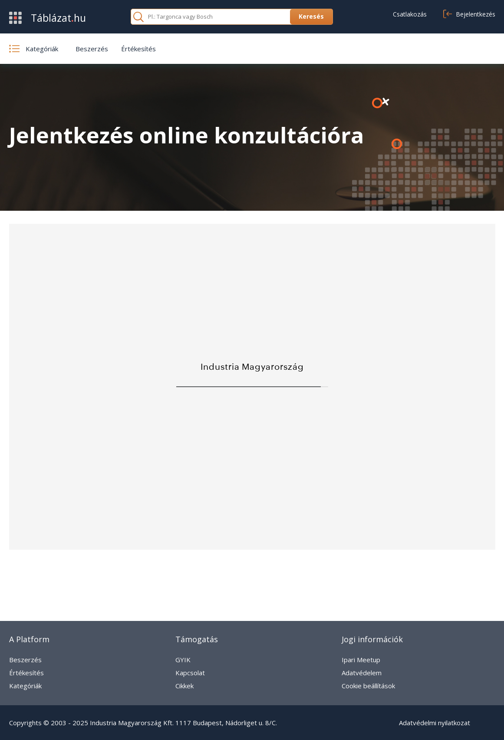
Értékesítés (138, 48)
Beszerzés (92, 48)
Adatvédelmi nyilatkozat (434, 722)
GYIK (183, 659)
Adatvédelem (362, 672)
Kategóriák (25, 685)
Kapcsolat (190, 672)
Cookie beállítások (368, 685)
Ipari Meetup (361, 659)
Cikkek (184, 685)
